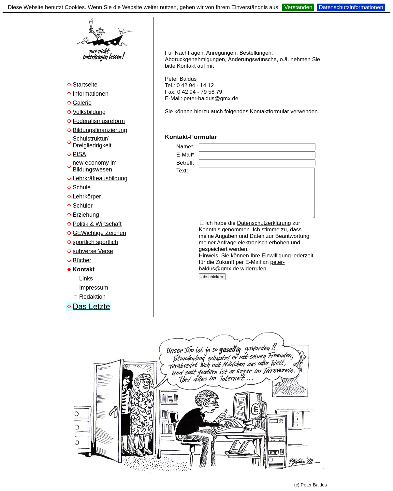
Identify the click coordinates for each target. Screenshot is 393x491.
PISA (79, 154)
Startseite (85, 84)
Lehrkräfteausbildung (100, 178)
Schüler (83, 205)
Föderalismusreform (99, 121)
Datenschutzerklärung (264, 228)
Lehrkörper (87, 196)
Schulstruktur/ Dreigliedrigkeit (92, 142)
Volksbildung (89, 112)
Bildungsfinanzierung (100, 130)
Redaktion (92, 296)
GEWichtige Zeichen (99, 233)
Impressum (93, 287)
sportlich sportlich (95, 242)
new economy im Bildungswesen (95, 166)
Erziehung (86, 214)
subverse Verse (93, 251)
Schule (82, 187)
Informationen (91, 93)
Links (86, 278)
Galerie (82, 103)
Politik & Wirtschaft (97, 224)
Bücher (82, 260)
